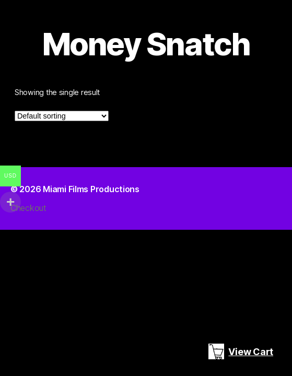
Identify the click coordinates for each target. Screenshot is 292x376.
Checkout (28, 208)
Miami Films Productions (91, 189)
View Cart (240, 351)
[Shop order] (62, 116)
